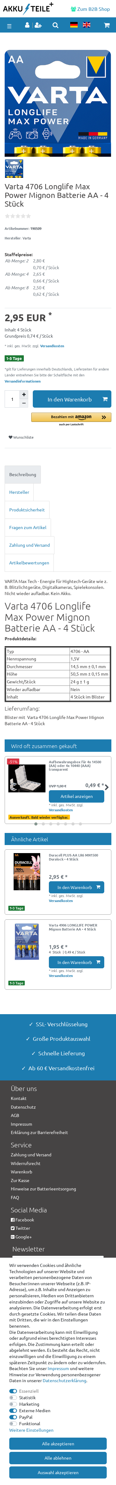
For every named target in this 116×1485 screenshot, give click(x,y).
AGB (15, 1115)
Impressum (58, 1368)
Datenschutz (23, 1107)
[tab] (58, 475)
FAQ (15, 1197)
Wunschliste (21, 437)
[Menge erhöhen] (23, 394)
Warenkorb (21, 1171)
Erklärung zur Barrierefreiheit (39, 1132)
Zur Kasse (20, 1180)
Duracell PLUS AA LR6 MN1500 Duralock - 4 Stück (73, 857)
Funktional (29, 1423)
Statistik (27, 1397)
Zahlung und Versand (29, 545)
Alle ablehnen (58, 1458)
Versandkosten (51, 345)
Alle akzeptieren (58, 1443)
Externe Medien (34, 1410)
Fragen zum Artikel (27, 527)
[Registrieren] (39, 25)
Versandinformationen (23, 381)
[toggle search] (55, 25)
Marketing (29, 1404)
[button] (71, 420)
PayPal (25, 1417)
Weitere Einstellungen (31, 1430)
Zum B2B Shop (90, 9)
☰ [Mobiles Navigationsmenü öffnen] (9, 26)
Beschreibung (22, 474)
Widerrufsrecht (26, 1163)
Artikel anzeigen (77, 796)
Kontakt (19, 1098)
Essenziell (29, 1391)
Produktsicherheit (27, 509)
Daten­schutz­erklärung (64, 1380)
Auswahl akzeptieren (58, 1472)
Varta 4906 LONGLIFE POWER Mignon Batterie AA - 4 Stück (73, 927)
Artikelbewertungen (29, 562)
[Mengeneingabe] (12, 399)
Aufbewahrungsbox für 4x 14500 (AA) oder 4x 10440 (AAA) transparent (75, 765)
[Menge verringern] (23, 403)
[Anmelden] (28, 25)
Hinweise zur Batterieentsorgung (43, 1188)
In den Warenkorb (78, 399)
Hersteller (19, 492)
